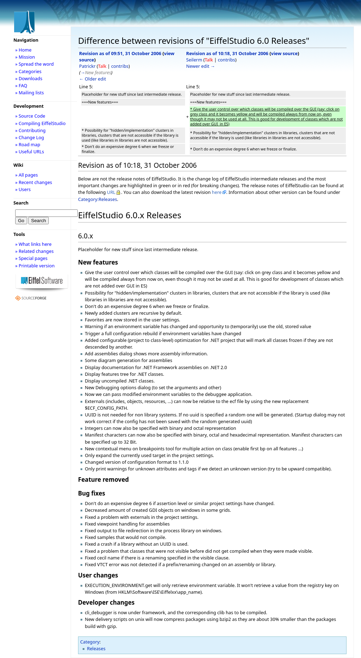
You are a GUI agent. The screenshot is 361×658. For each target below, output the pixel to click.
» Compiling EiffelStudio (40, 123)
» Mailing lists (29, 92)
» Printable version (35, 265)
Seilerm (194, 60)
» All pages (26, 175)
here (216, 192)
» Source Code (30, 116)
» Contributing (30, 130)
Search (21, 203)
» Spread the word (34, 64)
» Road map (27, 144)
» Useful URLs (29, 151)
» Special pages (31, 258)
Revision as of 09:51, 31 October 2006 (120, 53)
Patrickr (87, 66)
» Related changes (34, 251)
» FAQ (21, 85)
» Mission (25, 57)
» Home (23, 50)
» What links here (33, 244)
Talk (102, 66)
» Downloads (28, 78)
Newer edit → (200, 66)
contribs (120, 66)
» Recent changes (33, 182)
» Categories (28, 71)
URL (111, 192)
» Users (23, 189)
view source (284, 53)
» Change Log (29, 137)
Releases (96, 648)
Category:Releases (97, 199)
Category (90, 642)
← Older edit (92, 79)
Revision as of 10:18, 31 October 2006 (227, 53)
